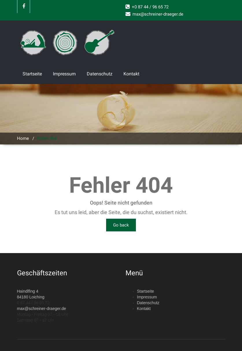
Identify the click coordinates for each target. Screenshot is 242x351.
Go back (121, 225)
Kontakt (131, 74)
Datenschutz (99, 74)
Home (23, 138)
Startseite (32, 74)
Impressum (64, 74)
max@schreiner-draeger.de (41, 308)
